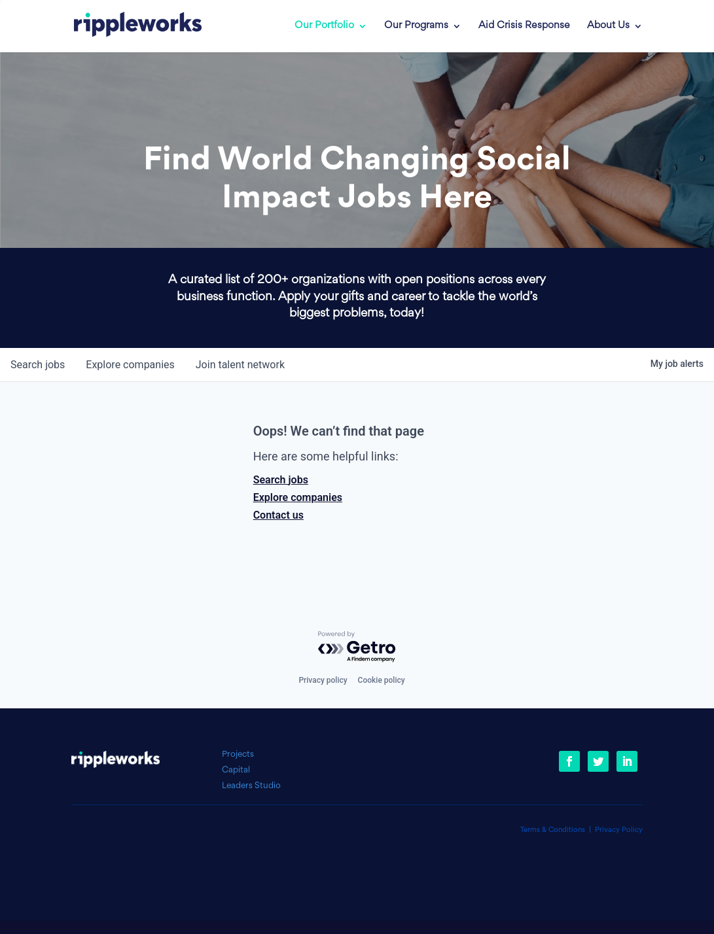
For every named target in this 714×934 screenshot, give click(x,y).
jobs (37, 364)
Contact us (278, 515)
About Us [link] (608, 26)
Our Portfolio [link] (324, 26)
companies (130, 364)
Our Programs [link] (416, 26)
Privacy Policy (619, 830)
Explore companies (297, 497)
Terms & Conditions (552, 830)
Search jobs (280, 480)
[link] (128, 26)
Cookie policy (381, 680)
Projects (238, 754)
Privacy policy (322, 680)
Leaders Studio (251, 786)
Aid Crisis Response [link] (524, 26)
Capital (236, 770)
